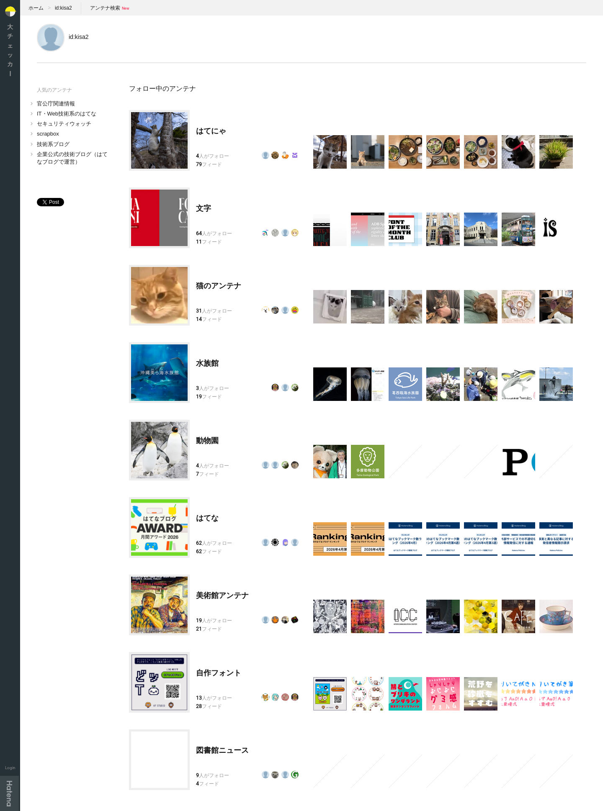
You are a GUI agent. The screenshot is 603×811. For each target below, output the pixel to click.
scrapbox (48, 134)
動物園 (207, 440)
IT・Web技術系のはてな (66, 113)
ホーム (36, 8)
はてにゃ (211, 131)
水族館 (207, 363)
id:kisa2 (63, 8)
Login (10, 767)
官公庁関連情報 (56, 103)
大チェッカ (10, 50)
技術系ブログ (53, 144)
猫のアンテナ (218, 286)
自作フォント (218, 673)
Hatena (9, 793)
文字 (203, 208)
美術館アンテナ (222, 595)
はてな (207, 518)
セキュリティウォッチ (64, 124)
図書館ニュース (222, 750)
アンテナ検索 (105, 8)
